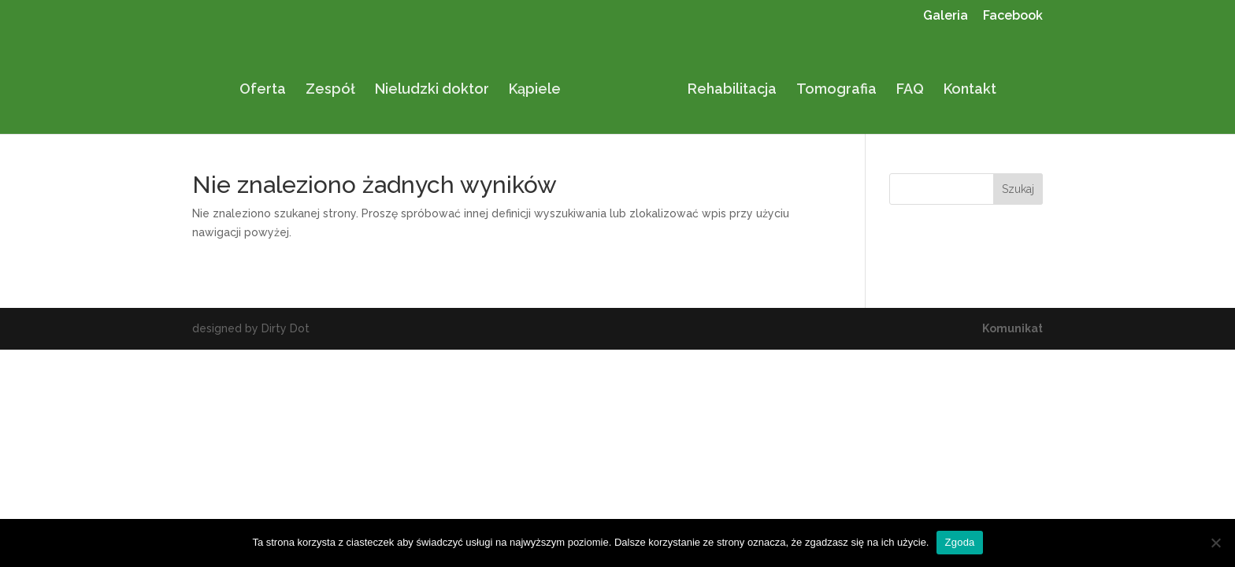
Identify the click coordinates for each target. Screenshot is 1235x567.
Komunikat (1012, 328)
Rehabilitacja (726, 84)
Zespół (336, 84)
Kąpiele (540, 84)
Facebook (1013, 16)
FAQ (904, 84)
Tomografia (831, 84)
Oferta (268, 84)
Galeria (945, 16)
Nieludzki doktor (437, 84)
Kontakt (964, 84)
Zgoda (959, 542)
